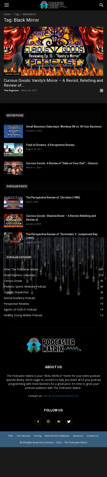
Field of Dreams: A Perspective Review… (51, 144)
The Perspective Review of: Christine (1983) (53, 197)
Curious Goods (12, 74)
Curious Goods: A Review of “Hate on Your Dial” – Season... (63, 163)
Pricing (37, 435)
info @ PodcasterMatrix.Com (61, 396)
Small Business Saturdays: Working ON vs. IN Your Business (64, 126)
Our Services (23, 435)
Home (7, 14)
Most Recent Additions (57, 435)
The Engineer (11, 90)
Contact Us (93, 435)
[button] (101, 5)
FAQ (10, 435)
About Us (78, 435)
